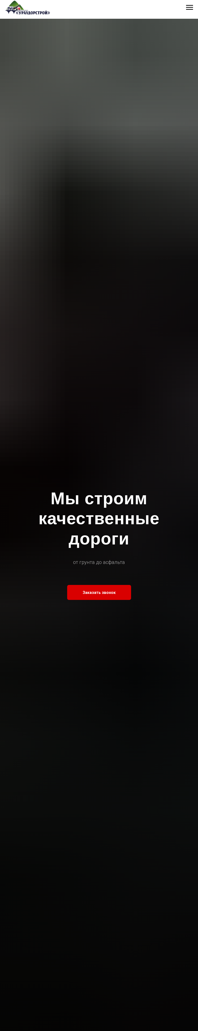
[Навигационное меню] (189, 7)
